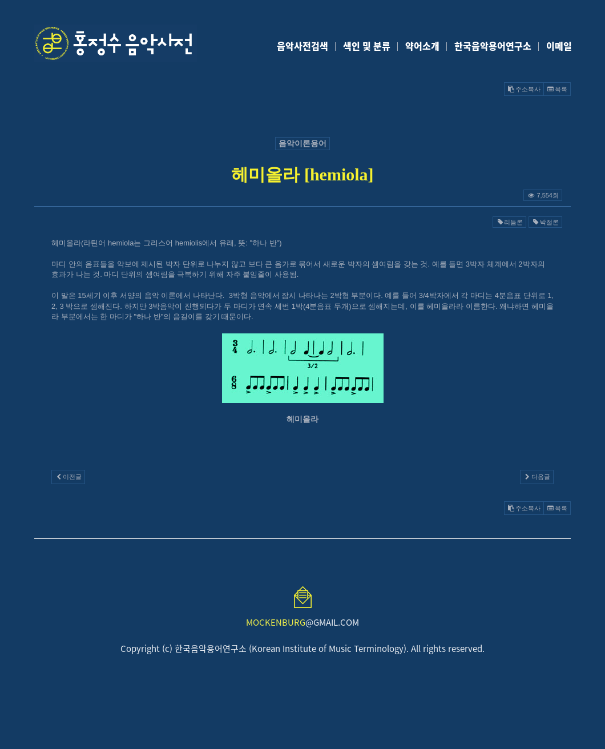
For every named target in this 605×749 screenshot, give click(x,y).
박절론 (545, 222)
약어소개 (422, 45)
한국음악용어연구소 (492, 45)
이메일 (559, 45)
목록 (557, 89)
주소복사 (524, 89)
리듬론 (509, 222)
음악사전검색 (302, 45)
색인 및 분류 (366, 45)
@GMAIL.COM (302, 622)
